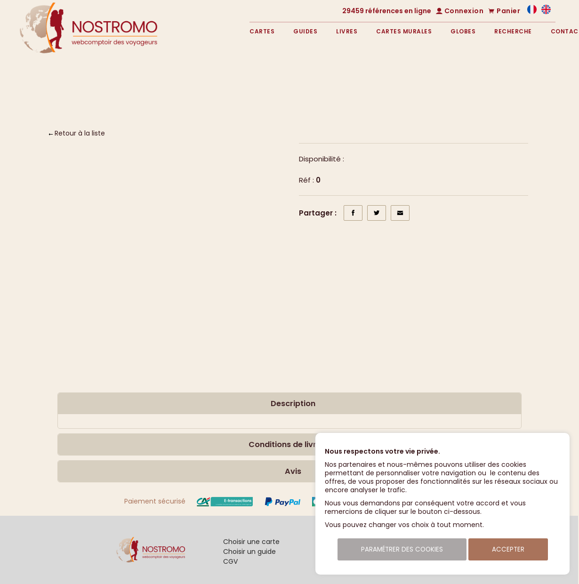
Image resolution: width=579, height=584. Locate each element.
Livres (346, 31)
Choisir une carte (251, 541)
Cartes (261, 31)
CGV (230, 561)
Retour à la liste (80, 133)
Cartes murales (404, 31)
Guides (305, 31)
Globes (462, 31)
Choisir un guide (249, 551)
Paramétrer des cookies (402, 549)
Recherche (513, 31)
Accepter (508, 549)
